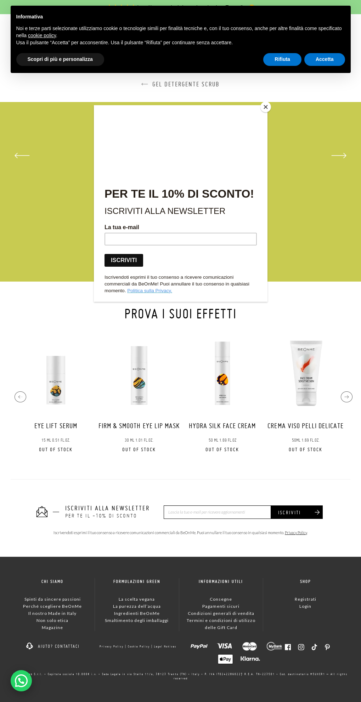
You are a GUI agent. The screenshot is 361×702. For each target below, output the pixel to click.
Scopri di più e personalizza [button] (60, 59)
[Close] (265, 107)
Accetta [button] (325, 59)
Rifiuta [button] (282, 59)
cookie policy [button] (42, 35)
